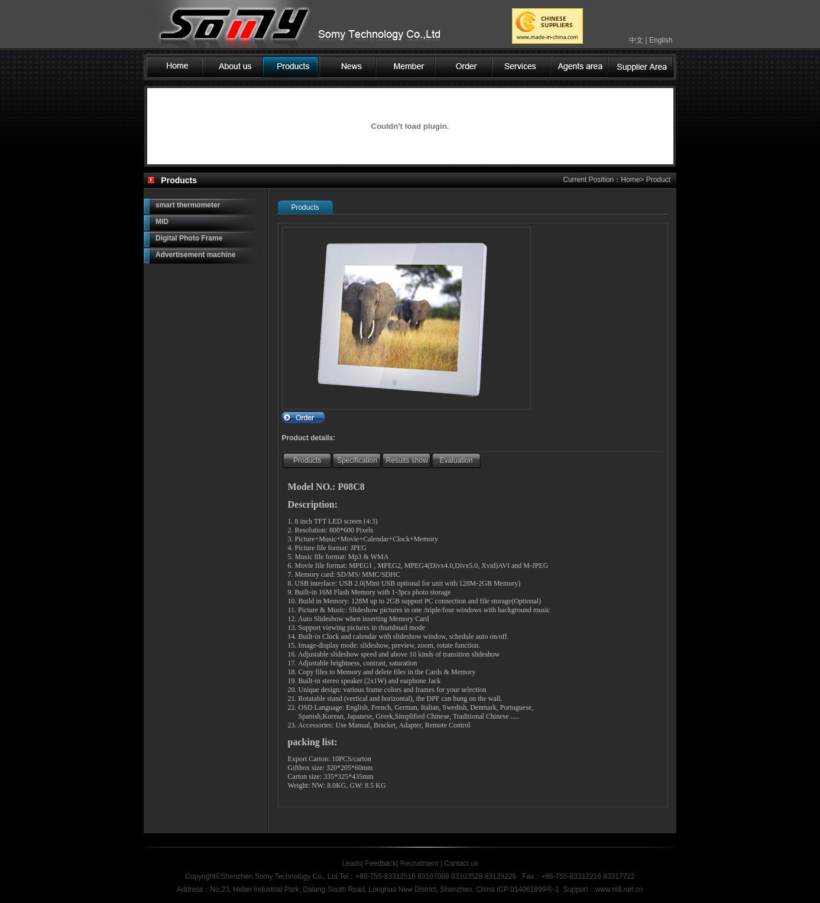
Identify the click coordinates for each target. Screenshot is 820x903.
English (660, 40)
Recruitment (419, 863)
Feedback (381, 863)
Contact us (460, 863)
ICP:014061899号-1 (528, 889)
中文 (636, 40)
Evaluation (455, 460)
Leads (351, 863)
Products (307, 460)
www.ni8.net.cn (619, 889)
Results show (407, 460)
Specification (357, 460)
